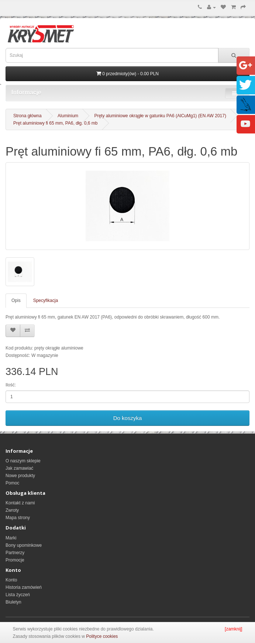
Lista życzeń (18, 594)
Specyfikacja (45, 300)
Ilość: (11, 384)
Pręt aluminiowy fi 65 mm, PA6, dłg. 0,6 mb (55, 123)
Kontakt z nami (20, 502)
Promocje (15, 560)
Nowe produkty (20, 475)
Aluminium (68, 115)
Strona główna (27, 115)
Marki (11, 538)
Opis (16, 300)
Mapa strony (18, 517)
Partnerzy (15, 552)
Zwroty (12, 510)
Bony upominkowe (24, 545)
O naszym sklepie (23, 460)
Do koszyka (127, 418)
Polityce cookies (102, 636)
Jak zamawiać (19, 468)
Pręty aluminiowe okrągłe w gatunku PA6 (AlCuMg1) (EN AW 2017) (160, 115)
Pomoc (12, 483)
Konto (11, 580)
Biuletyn (13, 602)
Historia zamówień (24, 587)
